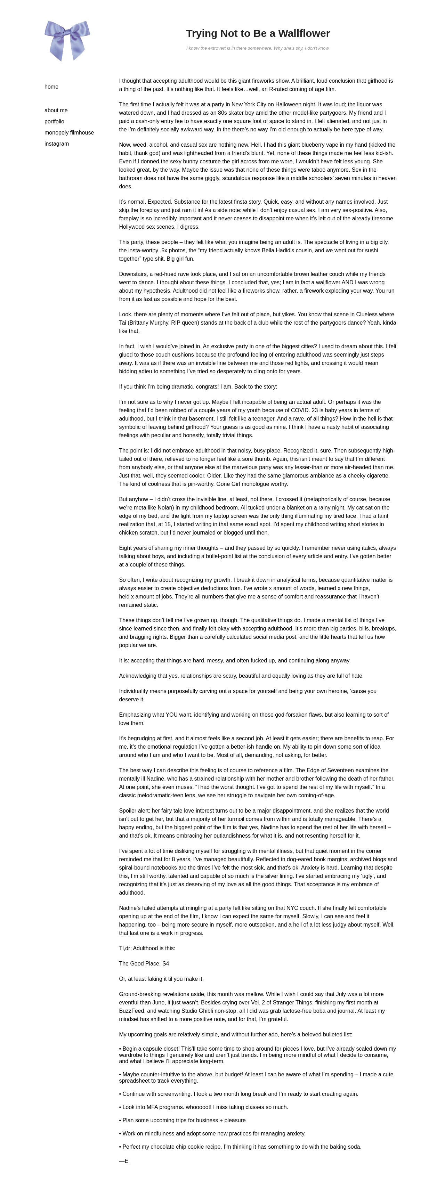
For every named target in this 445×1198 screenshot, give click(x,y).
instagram (56, 144)
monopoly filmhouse (69, 133)
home (51, 87)
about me (56, 110)
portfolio (54, 121)
